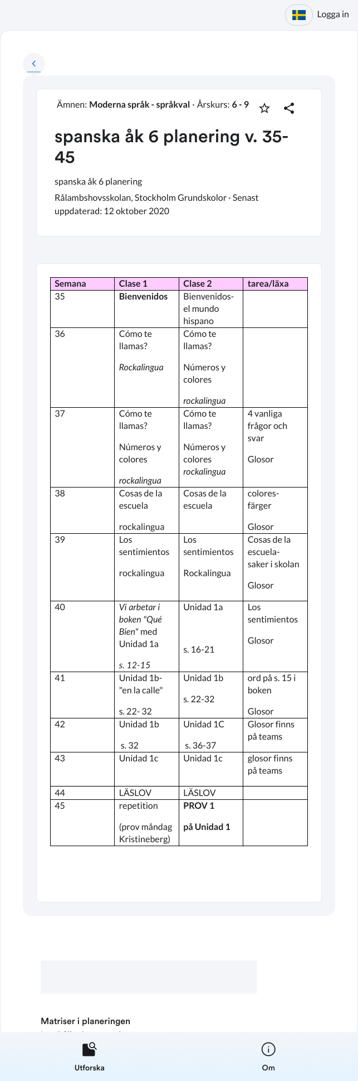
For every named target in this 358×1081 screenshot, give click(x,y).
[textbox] (179, 583)
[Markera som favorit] (264, 108)
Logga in (333, 14)
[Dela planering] (289, 108)
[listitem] (89, 1056)
